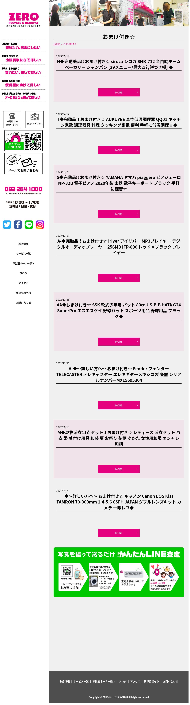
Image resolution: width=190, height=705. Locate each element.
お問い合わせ (170, 683)
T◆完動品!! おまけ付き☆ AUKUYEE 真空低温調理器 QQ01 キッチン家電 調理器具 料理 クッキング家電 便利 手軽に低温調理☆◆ (119, 122)
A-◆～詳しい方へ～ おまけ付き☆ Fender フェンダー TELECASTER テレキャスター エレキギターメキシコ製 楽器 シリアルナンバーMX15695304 (118, 375)
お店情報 (65, 683)
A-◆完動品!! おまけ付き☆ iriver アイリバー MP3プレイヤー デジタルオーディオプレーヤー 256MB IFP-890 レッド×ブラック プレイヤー (119, 247)
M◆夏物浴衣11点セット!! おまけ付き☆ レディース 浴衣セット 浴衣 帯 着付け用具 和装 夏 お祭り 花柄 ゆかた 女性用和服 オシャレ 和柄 (118, 439)
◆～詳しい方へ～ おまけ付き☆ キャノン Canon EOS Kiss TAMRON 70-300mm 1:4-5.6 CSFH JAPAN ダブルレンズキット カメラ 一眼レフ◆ (118, 503)
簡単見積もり (151, 683)
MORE (119, 92)
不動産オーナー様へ (103, 683)
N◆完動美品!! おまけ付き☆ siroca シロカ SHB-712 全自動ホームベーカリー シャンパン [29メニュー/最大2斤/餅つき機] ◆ (119, 64)
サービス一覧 (81, 683)
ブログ (122, 683)
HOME (57, 44)
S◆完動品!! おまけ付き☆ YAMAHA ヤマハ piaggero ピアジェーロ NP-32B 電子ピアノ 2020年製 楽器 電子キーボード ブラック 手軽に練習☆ (119, 183)
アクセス (135, 683)
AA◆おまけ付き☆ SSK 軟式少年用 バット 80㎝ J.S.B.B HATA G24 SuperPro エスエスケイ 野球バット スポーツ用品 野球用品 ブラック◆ (119, 311)
